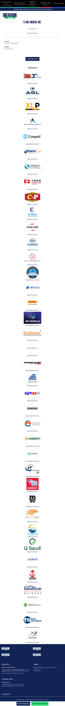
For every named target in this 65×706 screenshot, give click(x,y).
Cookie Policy (39, 699)
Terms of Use (20, 699)
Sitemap (46, 699)
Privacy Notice (29, 699)
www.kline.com (8, 49)
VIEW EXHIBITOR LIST (32, 59)
